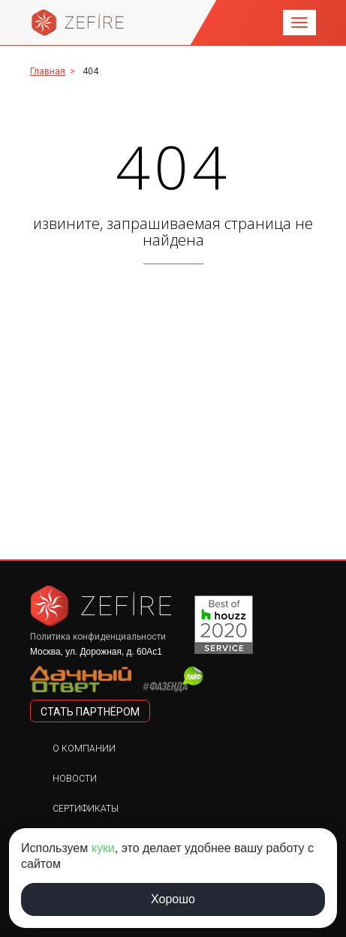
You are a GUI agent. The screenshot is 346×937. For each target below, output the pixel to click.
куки (103, 848)
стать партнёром (90, 712)
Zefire (78, 22)
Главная (47, 71)
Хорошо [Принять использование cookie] (173, 899)
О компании (84, 748)
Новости (75, 778)
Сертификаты (86, 808)
